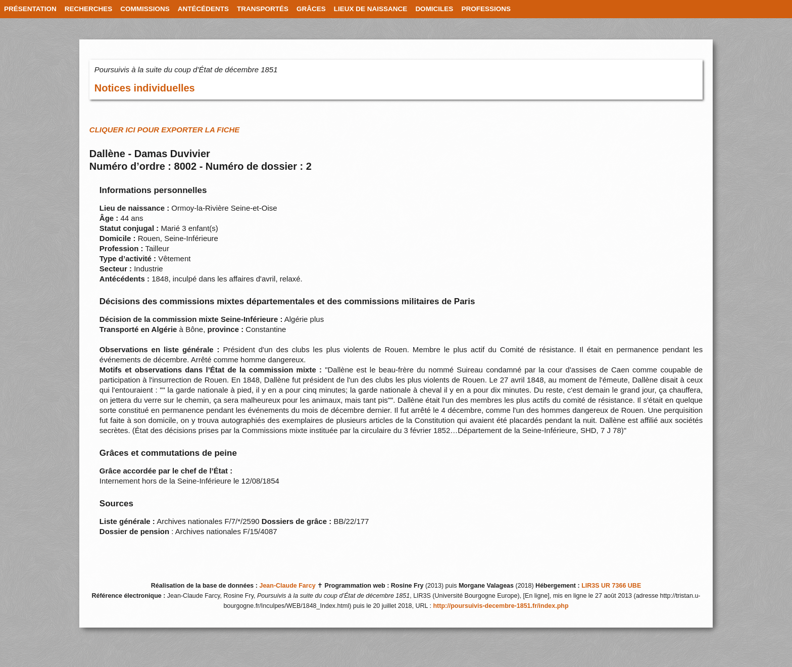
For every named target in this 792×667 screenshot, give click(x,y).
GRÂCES (311, 9)
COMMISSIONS (145, 9)
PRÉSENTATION (30, 9)
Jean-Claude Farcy (287, 585)
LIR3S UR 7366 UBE (611, 585)
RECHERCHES (89, 9)
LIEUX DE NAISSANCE (371, 9)
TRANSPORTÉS (262, 9)
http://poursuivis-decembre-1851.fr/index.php (500, 605)
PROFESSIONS (486, 9)
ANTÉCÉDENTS (203, 9)
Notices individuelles (144, 87)
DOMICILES (434, 9)
